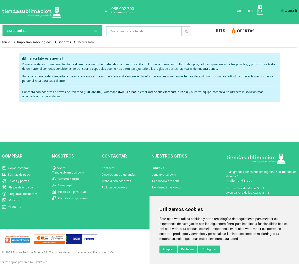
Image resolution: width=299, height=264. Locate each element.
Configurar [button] (209, 249)
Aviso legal (62, 185)
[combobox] (144, 31)
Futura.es (158, 168)
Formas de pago (16, 174)
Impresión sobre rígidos (34, 42)
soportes (65, 42)
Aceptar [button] (168, 249)
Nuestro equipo (65, 179)
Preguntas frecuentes (20, 194)
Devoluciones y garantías (119, 174)
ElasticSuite (40, 262)
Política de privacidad (69, 192)
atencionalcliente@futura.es (168, 92)
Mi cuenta (11, 207)
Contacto (108, 168)
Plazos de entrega (17, 187)
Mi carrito (11, 200)
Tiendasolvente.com (165, 181)
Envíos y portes (15, 181)
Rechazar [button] (187, 249)
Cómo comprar (15, 168)
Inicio (6, 42)
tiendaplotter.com (164, 174)
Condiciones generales (70, 198)
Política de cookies (114, 187)
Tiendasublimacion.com (167, 187)
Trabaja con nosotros (116, 181)
